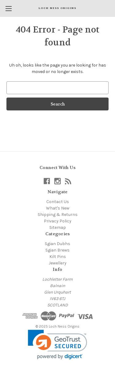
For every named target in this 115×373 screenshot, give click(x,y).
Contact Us (57, 201)
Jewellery (58, 263)
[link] (57, 344)
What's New (57, 208)
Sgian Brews (57, 250)
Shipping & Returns (58, 214)
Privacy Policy (57, 221)
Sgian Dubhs (57, 243)
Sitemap (57, 227)
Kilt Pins (57, 256)
